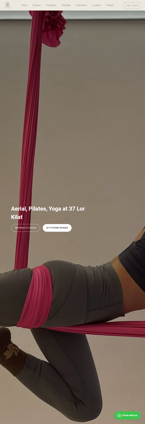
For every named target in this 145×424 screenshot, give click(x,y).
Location (96, 5)
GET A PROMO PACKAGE (57, 228)
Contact (110, 5)
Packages (51, 5)
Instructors (81, 5)
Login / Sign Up (132, 5)
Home (24, 5)
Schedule (66, 5)
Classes (37, 5)
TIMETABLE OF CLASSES (26, 228)
